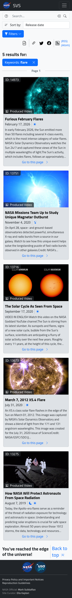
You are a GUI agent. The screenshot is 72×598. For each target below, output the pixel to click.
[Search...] (32, 16)
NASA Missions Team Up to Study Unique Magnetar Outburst (31, 214)
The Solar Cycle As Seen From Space (33, 306)
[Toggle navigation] (64, 5)
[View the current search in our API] (24, 43)
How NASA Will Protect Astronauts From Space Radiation (33, 495)
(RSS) (64, 41)
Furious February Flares (24, 119)
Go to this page (35, 162)
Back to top (59, 551)
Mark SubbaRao (27, 589)
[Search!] (65, 16)
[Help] (6, 16)
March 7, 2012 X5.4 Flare (25, 400)
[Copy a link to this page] (34, 43)
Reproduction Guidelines (16, 583)
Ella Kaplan (23, 593)
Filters (13, 34)
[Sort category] (46, 25)
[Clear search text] (58, 16)
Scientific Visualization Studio (17, 5)
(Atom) (65, 45)
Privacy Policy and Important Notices (23, 579)
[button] (34, 62)
